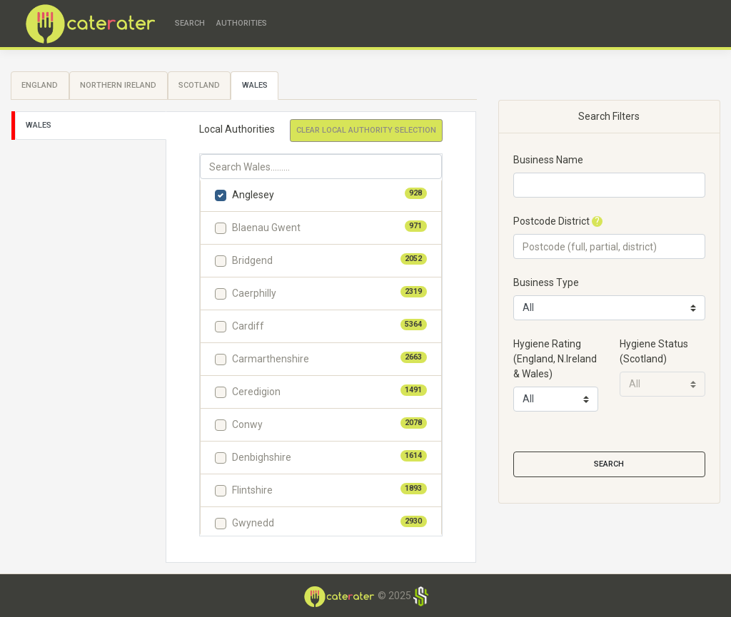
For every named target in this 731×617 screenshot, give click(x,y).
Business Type (546, 282)
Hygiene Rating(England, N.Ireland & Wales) (555, 358)
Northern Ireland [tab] (118, 85)
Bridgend (252, 260)
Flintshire (252, 490)
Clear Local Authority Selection (366, 130)
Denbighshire (261, 457)
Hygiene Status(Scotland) (654, 351)
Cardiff (248, 326)
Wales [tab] (255, 85)
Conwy (247, 424)
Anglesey (253, 194)
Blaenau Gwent (266, 227)
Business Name (548, 159)
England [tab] (39, 85)
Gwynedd (253, 523)
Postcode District (551, 221)
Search (190, 23)
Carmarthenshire (270, 358)
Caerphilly (254, 293)
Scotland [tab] (199, 85)
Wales (38, 125)
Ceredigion (256, 391)
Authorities (241, 23)
